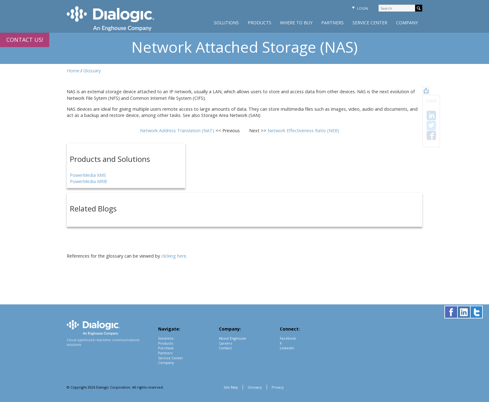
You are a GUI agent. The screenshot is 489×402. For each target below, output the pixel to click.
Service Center (369, 23)
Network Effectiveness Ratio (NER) (303, 130)
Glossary (92, 71)
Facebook (288, 338)
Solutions (226, 23)
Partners (332, 23)
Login (359, 8)
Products (259, 23)
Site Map (231, 387)
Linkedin (287, 348)
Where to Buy (296, 23)
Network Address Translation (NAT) (177, 130)
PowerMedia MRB (88, 181)
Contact (225, 348)
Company (407, 23)
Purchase (166, 348)
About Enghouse (232, 338)
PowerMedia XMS (88, 175)
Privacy (278, 387)
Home (73, 71)
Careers (225, 343)
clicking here (173, 256)
